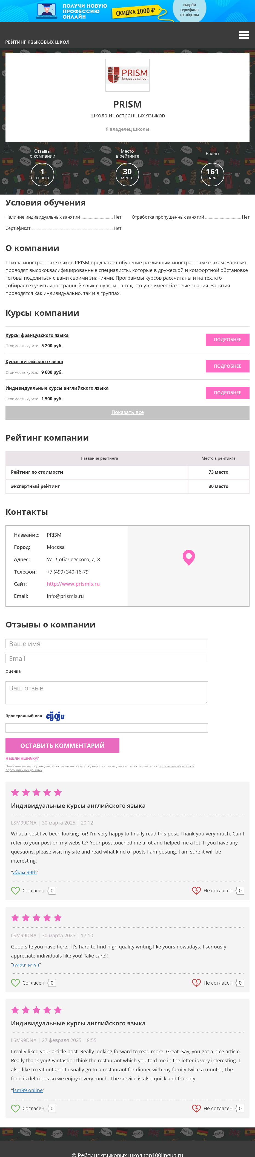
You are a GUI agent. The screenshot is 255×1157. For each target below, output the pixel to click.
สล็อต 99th (25, 872)
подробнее (227, 340)
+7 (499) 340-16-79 (67, 571)
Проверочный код (23, 715)
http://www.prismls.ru (73, 583)
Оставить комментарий (62, 745)
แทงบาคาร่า (26, 964)
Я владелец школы (127, 129)
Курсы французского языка (37, 335)
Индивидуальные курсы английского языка (57, 388)
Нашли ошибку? (22, 758)
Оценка (13, 671)
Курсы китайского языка (34, 361)
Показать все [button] (127, 412)
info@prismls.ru (65, 596)
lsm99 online (28, 1090)
